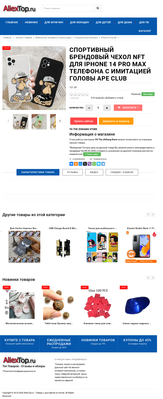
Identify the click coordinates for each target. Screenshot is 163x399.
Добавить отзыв (114, 97)
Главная (12, 22)
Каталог (145, 30)
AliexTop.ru (29, 393)
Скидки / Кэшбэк (122, 172)
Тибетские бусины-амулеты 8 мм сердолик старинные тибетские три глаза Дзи (60, 323)
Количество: (76, 107)
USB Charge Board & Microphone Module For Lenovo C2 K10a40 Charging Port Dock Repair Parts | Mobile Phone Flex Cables (99, 228)
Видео (94, 172)
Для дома (125, 22)
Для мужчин (54, 22)
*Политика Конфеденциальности (19, 371)
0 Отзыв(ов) (97, 97)
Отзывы (72, 172)
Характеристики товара (38, 172)
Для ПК (144, 22)
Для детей (103, 22)
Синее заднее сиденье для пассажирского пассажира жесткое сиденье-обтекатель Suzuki (138, 323)
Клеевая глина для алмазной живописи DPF (99, 323)
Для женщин (79, 22)
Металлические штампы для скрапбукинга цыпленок (21, 323)
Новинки (31, 22)
